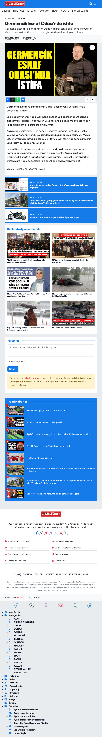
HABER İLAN (18, 672)
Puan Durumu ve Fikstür (17, 554)
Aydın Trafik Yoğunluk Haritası (66, 547)
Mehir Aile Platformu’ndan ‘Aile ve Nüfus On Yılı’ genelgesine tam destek (28, 295)
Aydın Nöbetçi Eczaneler (17, 541)
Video (10, 679)
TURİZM (15, 662)
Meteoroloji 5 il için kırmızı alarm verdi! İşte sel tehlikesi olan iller (72, 295)
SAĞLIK (65, 11)
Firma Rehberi (14, 686)
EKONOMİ (18, 11)
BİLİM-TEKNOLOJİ (21, 622)
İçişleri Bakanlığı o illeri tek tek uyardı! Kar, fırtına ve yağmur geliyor (25, 329)
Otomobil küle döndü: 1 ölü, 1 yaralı (67, 328)
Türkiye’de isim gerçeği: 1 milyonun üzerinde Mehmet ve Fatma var (26, 261)
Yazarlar (11, 682)
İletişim (10, 702)
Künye (10, 699)
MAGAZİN (16, 645)
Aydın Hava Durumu (63, 541)
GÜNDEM (16, 642)
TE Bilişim (20, 597)
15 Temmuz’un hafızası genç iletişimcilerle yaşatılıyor (70, 261)
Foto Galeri (13, 675)
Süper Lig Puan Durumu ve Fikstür (28, 723)
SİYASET (43, 11)
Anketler (11, 696)
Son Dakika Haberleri (15, 560)
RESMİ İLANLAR (80, 11)
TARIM (15, 659)
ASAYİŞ (6, 11)
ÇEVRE (15, 625)
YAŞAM (15, 665)
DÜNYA (15, 628)
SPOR (55, 11)
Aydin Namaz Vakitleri (16, 547)
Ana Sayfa (12, 612)
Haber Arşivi (59, 560)
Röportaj (12, 689)
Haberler (9, 18)
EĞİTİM (15, 632)
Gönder (13, 369)
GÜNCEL (31, 11)
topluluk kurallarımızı (32, 378)
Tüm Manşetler (60, 554)
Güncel (21, 18)
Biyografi (12, 692)
